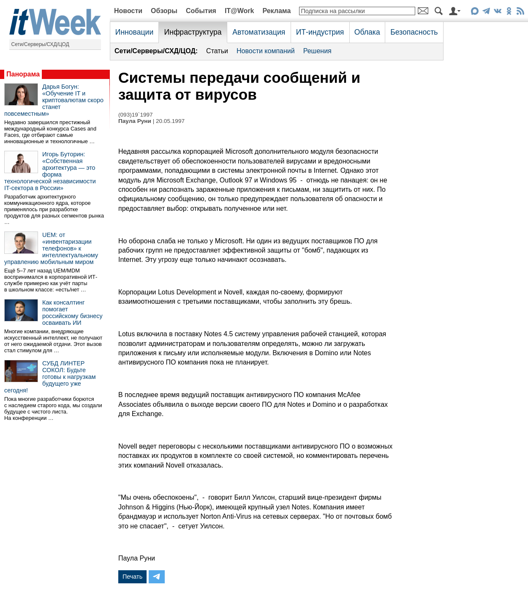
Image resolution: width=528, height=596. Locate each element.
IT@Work (239, 10)
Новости (128, 10)
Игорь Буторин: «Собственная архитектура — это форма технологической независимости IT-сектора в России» (50, 171)
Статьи (217, 50)
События (201, 10)
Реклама (276, 10)
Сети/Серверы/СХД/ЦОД (40, 44)
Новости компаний (266, 50)
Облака (367, 32)
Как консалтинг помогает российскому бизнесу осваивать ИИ (72, 312)
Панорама (23, 74)
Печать (132, 576)
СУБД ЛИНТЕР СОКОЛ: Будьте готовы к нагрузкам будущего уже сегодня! (50, 377)
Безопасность (414, 32)
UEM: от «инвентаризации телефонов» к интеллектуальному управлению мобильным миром (51, 248)
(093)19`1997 (135, 115)
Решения (317, 50)
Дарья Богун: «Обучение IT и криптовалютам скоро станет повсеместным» (53, 100)
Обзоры (164, 10)
